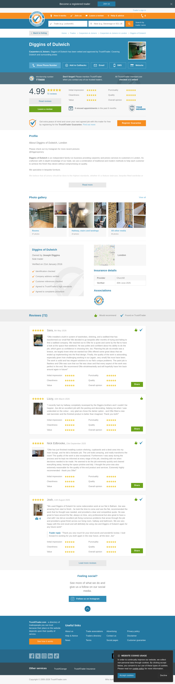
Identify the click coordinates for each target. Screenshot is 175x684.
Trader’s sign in (139, 10)
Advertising (112, 631)
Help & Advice (71, 636)
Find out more (89, 125)
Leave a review (45, 109)
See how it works (45, 641)
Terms (89, 640)
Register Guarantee (131, 123)
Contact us (111, 636)
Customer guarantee (136, 640)
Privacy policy (133, 631)
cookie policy (138, 669)
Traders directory (93, 636)
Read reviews (45, 101)
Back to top (88, 609)
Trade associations (94, 631)
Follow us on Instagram (88, 599)
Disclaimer (132, 636)
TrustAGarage (60, 669)
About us (69, 631)
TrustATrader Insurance (84, 669)
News (67, 640)
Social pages (112, 640)
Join (106, 4)
